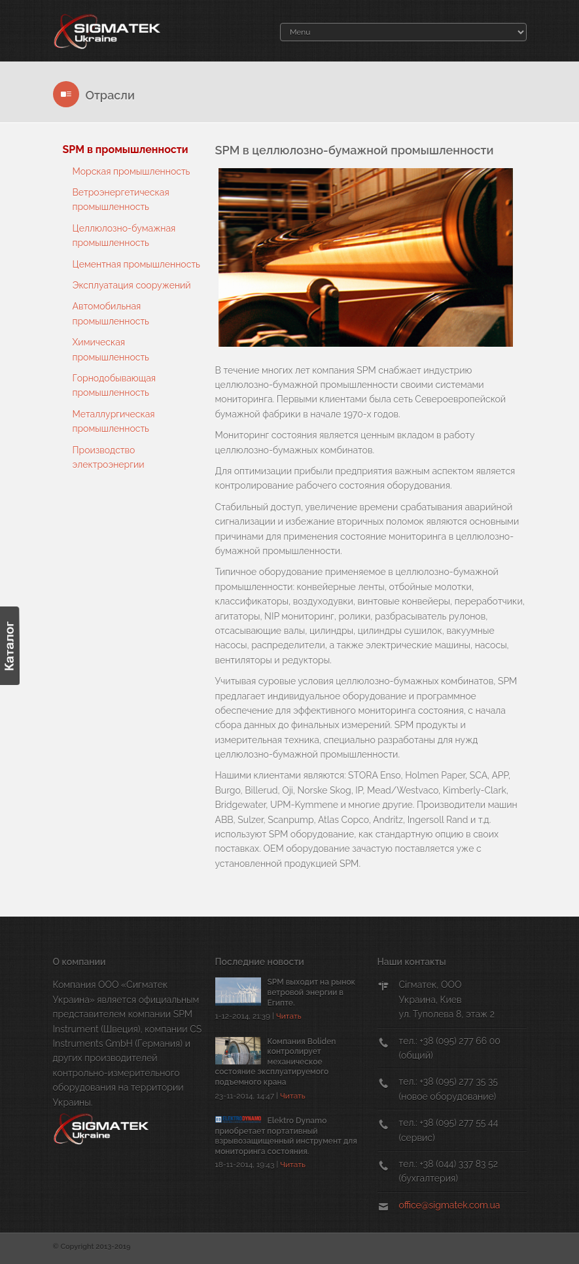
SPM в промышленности (125, 149)
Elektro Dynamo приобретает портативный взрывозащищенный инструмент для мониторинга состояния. (286, 1136)
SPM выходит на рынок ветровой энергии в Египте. (312, 992)
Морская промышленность (131, 171)
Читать (289, 1016)
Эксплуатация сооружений (132, 285)
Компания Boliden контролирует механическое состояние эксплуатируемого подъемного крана (275, 1062)
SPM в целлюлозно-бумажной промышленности (354, 150)
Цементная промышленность (136, 264)
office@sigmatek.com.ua (449, 1205)
